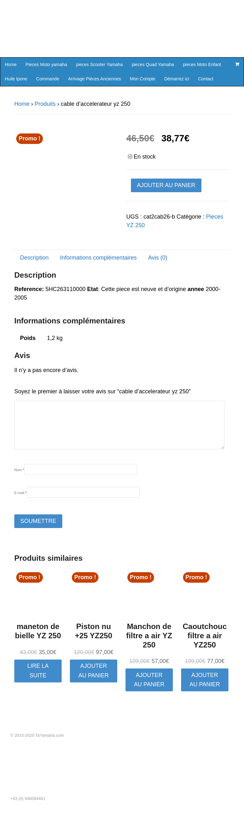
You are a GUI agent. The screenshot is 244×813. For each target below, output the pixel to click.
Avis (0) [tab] (157, 257)
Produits (45, 104)
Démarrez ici (176, 78)
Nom (19, 470)
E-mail (20, 493)
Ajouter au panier (166, 185)
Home (11, 64)
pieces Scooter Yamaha (99, 64)
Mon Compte (142, 78)
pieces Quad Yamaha (153, 64)
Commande (47, 78)
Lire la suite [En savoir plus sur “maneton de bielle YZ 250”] (38, 670)
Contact (205, 78)
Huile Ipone (16, 78)
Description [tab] (34, 257)
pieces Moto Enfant (202, 64)
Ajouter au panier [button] (93, 670)
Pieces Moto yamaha (46, 64)
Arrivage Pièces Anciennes (94, 78)
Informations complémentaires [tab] (98, 257)
